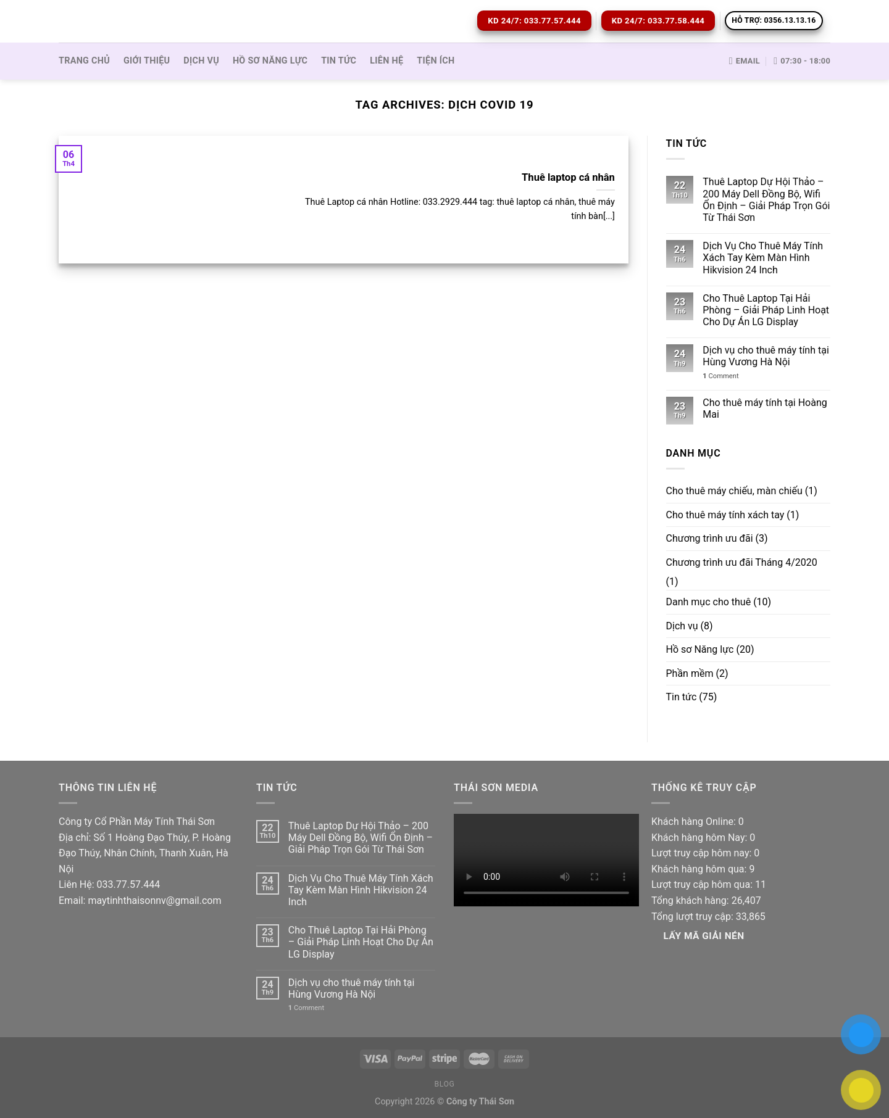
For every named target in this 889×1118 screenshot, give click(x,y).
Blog (444, 1084)
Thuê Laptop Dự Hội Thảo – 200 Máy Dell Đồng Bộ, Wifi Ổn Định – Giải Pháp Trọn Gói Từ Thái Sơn (766, 199)
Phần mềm (690, 673)
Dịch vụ (201, 61)
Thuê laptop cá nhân (568, 177)
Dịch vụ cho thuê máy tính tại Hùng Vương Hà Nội (765, 356)
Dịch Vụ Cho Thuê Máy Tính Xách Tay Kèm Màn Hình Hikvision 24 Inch (763, 257)
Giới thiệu (146, 61)
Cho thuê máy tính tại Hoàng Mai (765, 408)
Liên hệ (386, 61)
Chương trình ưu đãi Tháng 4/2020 (741, 562)
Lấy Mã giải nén (704, 936)
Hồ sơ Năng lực (270, 61)
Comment (720, 376)
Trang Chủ (84, 61)
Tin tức (338, 61)
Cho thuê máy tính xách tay (725, 515)
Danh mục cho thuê (708, 602)
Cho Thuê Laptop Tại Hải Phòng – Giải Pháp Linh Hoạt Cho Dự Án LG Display (766, 310)
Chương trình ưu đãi (709, 538)
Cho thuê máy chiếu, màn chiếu (734, 491)
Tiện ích (435, 61)
